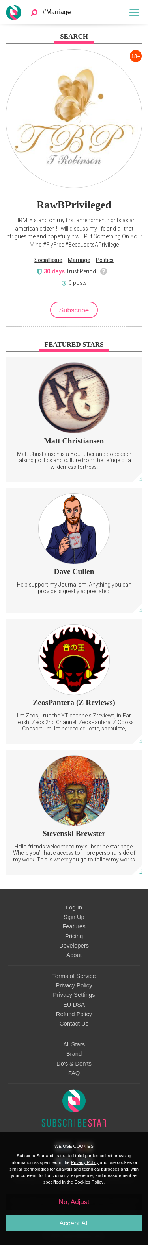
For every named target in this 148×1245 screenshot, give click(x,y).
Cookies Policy (88, 1182)
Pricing (74, 936)
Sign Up (74, 917)
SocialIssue (48, 260)
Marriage (79, 260)
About (74, 955)
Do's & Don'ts (74, 1064)
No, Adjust (74, 1202)
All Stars (74, 1044)
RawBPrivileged (74, 205)
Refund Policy (74, 1014)
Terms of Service (74, 976)
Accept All (74, 1223)
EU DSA (74, 1005)
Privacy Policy (74, 985)
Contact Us (74, 1023)
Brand (74, 1054)
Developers (74, 946)
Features (74, 926)
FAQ (74, 1073)
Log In (74, 907)
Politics (105, 260)
